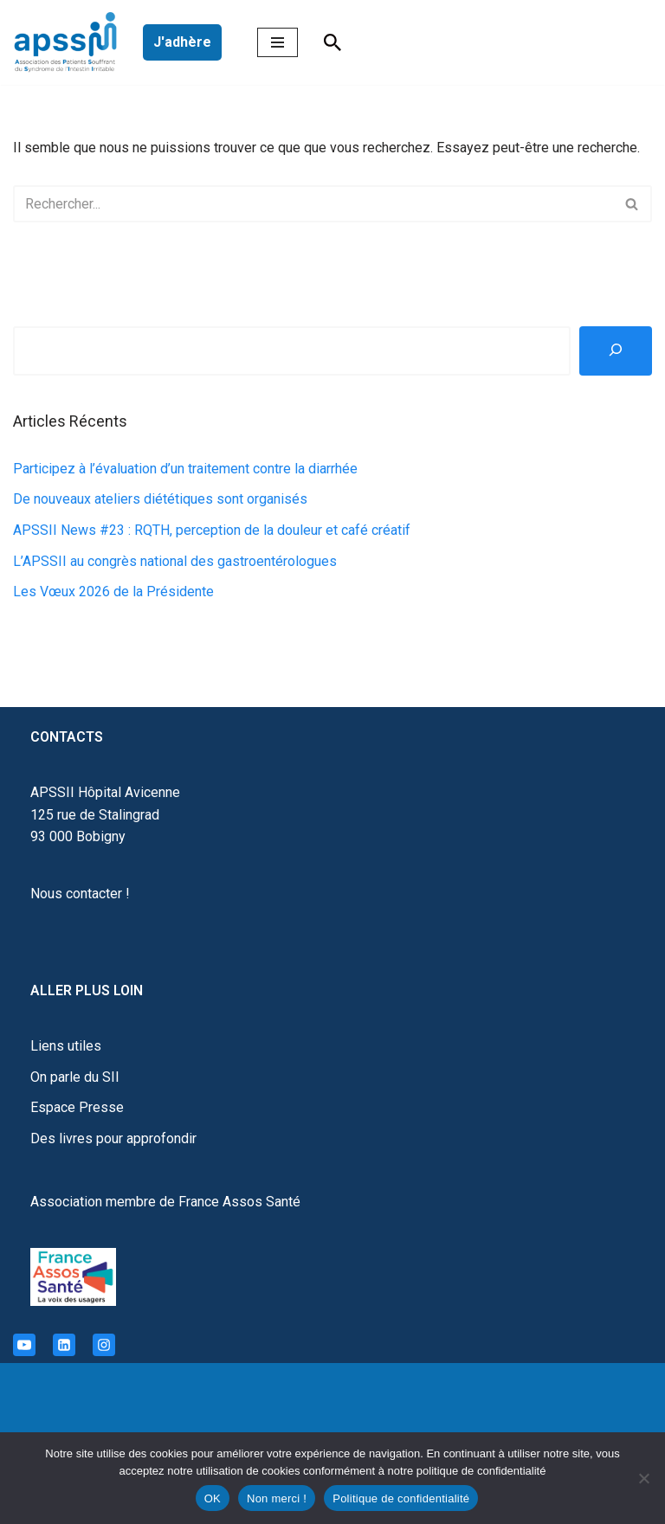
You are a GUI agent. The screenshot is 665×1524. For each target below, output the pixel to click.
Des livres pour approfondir (113, 1138)
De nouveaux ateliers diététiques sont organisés (160, 499)
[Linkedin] (64, 1345)
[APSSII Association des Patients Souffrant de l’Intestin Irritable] (69, 42)
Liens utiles (65, 1046)
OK (212, 1498)
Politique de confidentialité (400, 1498)
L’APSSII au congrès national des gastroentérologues (175, 561)
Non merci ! (277, 1498)
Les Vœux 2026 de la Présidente (113, 591)
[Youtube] (24, 1345)
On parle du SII (74, 1077)
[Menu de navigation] (277, 42)
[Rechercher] (332, 42)
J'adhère (182, 42)
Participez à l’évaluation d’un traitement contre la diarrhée (185, 468)
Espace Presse (77, 1107)
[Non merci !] (643, 1478)
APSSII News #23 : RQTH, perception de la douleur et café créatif (211, 530)
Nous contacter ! (80, 893)
